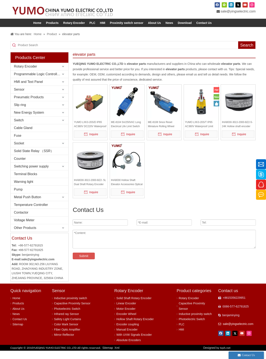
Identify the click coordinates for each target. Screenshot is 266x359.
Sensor (19, 98)
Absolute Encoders (128, 348)
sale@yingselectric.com (238, 11)
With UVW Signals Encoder (134, 343)
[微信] (224, 4)
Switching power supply (31, 174)
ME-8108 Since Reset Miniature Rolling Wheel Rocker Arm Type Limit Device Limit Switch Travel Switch (162, 133)
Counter (20, 167)
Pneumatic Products (29, 105)
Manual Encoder (127, 337)
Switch (19, 128)
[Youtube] (245, 4)
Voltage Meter (24, 228)
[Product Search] (128, 53)
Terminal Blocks (25, 182)
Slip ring (20, 113)
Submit (83, 264)
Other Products (25, 236)
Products (18, 311)
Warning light (23, 190)
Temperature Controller (31, 213)
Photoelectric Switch (67, 317)
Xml (117, 356)
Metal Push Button (27, 205)
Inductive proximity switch (70, 306)
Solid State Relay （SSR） (34, 159)
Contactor (21, 221)
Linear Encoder (126, 311)
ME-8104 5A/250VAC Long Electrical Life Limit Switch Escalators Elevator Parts (126, 133)
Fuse (17, 144)
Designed (216, 356)
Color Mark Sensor (66, 332)
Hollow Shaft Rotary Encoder (135, 327)
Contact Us (19, 327)
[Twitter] (238, 4)
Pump (18, 197)
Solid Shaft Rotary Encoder (133, 306)
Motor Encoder (125, 317)
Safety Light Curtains (67, 327)
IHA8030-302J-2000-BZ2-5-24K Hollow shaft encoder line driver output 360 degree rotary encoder (238, 133)
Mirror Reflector (64, 343)
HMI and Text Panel (28, 90)
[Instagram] (252, 4)
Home (16, 306)
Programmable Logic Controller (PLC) (41, 82)
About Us (18, 317)
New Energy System (29, 121)
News (16, 322)
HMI (181, 337)
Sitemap (17, 332)
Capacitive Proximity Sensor (72, 311)
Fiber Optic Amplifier (67, 337)
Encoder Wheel (126, 322)
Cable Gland (23, 136)
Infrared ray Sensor (66, 322)
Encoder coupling (127, 332)
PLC (181, 332)
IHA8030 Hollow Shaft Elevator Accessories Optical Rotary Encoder (127, 191)
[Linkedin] (231, 4)
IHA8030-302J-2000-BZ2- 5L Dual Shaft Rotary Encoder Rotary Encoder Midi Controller (90, 191)
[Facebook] (217, 4)
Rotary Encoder (25, 74)
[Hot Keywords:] (246, 53)
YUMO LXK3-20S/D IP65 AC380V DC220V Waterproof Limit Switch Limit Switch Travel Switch (90, 133)
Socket (19, 151)
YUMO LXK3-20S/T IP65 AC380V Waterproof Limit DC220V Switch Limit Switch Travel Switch (200, 133)
